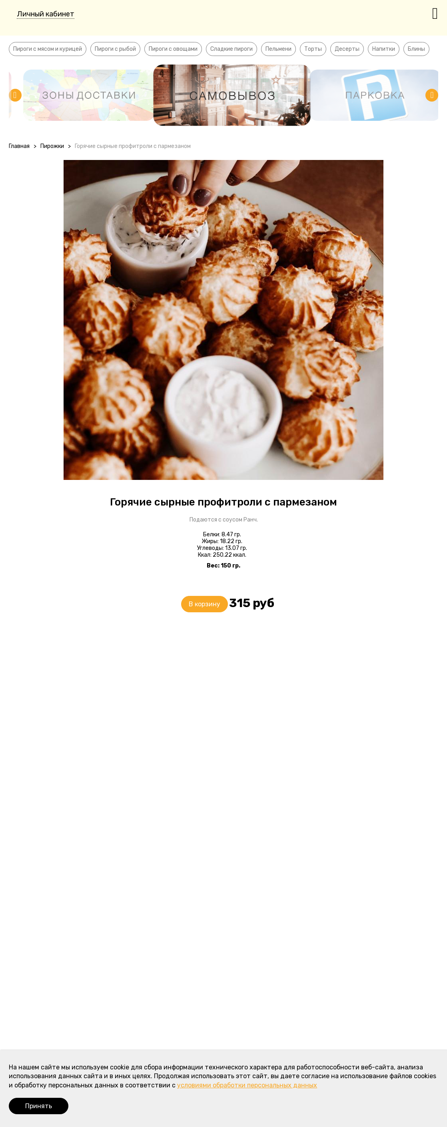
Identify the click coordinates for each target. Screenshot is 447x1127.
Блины (416, 49)
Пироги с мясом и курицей (47, 49)
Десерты (347, 49)
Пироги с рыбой (115, 49)
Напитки (383, 49)
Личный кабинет (45, 14)
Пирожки (52, 146)
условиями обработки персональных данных (247, 1085)
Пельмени (278, 49)
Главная (19, 146)
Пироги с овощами (173, 49)
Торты (313, 49)
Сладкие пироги (231, 49)
